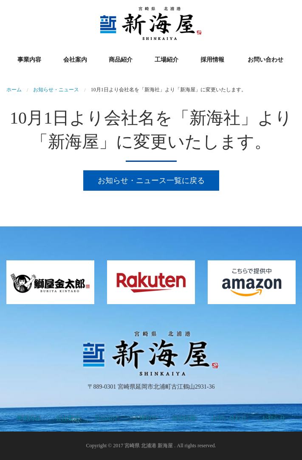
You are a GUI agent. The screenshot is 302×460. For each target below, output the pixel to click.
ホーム (14, 90)
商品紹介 (121, 59)
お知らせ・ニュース (56, 90)
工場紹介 (166, 59)
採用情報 (212, 59)
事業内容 (29, 59)
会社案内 (75, 59)
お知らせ (273, 418)
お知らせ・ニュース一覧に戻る (151, 180)
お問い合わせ (265, 59)
